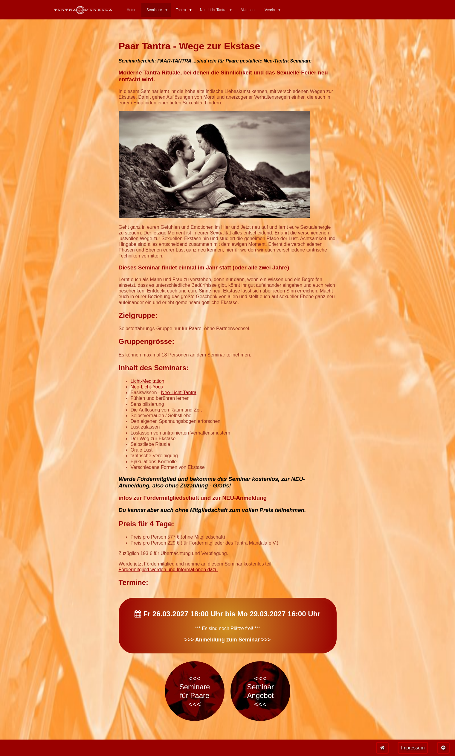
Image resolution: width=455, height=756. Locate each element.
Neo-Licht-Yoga (147, 386)
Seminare (154, 10)
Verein (270, 10)
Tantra (181, 10)
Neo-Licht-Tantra (213, 10)
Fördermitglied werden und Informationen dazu (168, 569)
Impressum (413, 747)
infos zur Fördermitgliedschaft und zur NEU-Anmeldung (193, 498)
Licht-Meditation (147, 381)
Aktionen (247, 10)
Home (131, 10)
